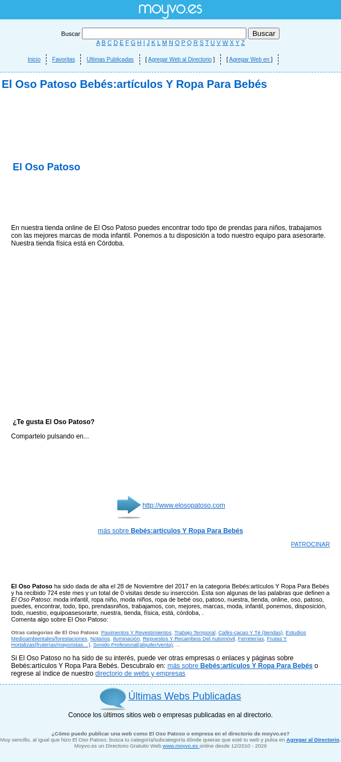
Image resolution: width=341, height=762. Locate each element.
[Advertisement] (170, 188)
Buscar (154, 33)
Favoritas (63, 59)
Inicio (34, 59)
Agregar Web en (250, 59)
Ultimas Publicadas (109, 59)
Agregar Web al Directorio (180, 59)
